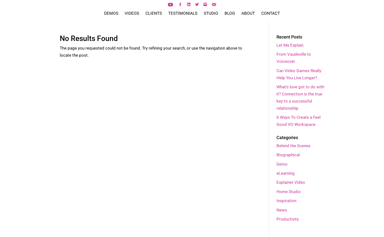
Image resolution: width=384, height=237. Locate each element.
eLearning (285, 173)
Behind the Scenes (293, 145)
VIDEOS (132, 14)
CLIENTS (153, 14)
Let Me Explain (289, 45)
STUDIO (211, 14)
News (281, 210)
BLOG (230, 14)
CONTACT (270, 14)
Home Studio (288, 191)
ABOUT (248, 14)
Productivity (287, 219)
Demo (282, 164)
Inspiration (286, 200)
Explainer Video (290, 182)
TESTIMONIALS (182, 14)
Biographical (288, 154)
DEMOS (111, 14)
